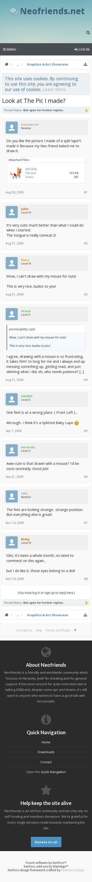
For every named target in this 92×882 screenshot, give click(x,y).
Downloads (46, 752)
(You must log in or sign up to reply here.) (46, 593)
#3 (86, 294)
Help (38, 630)
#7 (86, 523)
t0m (24, 493)
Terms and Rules (58, 630)
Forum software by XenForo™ (46, 863)
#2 (86, 243)
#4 (86, 380)
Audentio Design (72, 870)
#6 (86, 477)
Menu (9, 49)
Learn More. (55, 89)
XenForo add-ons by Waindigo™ (46, 866)
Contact (46, 762)
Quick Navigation (53, 772)
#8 (86, 579)
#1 (86, 192)
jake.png (30, 169)
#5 (86, 431)
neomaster (30, 124)
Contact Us (24, 630)
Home (46, 742)
